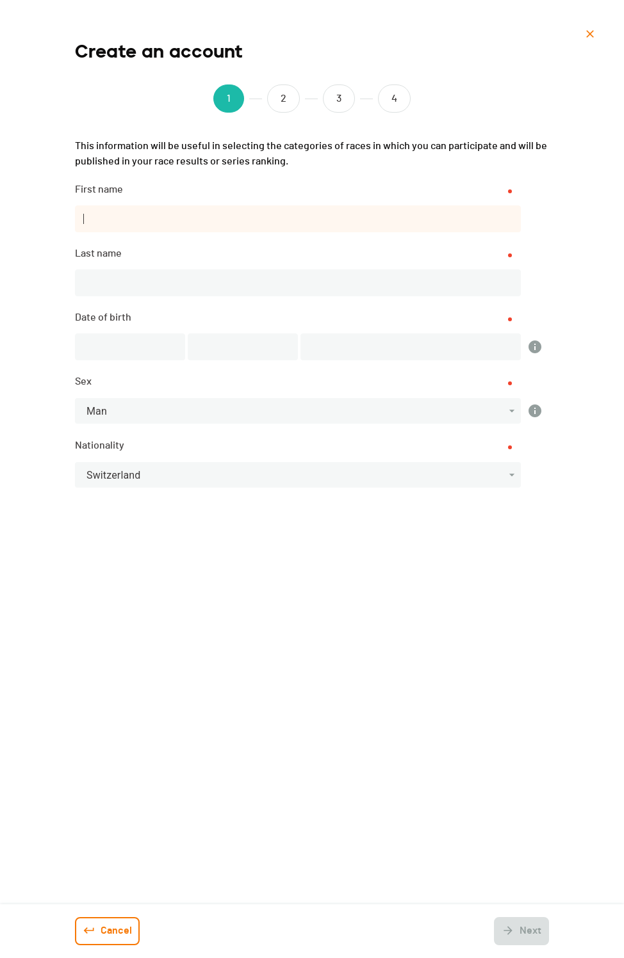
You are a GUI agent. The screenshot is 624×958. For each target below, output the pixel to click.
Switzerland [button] (113, 475)
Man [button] (96, 411)
